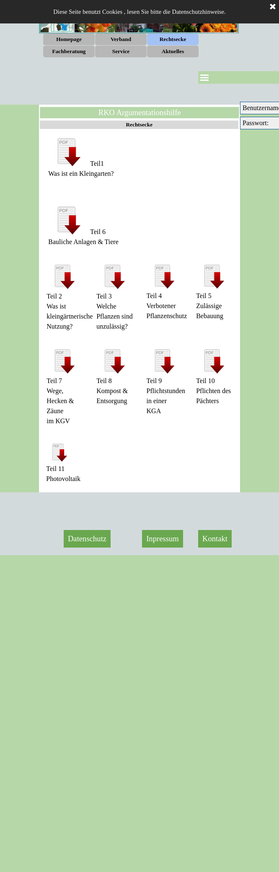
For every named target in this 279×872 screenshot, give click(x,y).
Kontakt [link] (214, 538)
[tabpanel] (139, 163)
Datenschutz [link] (87, 538)
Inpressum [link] (162, 538)
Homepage (69, 39)
